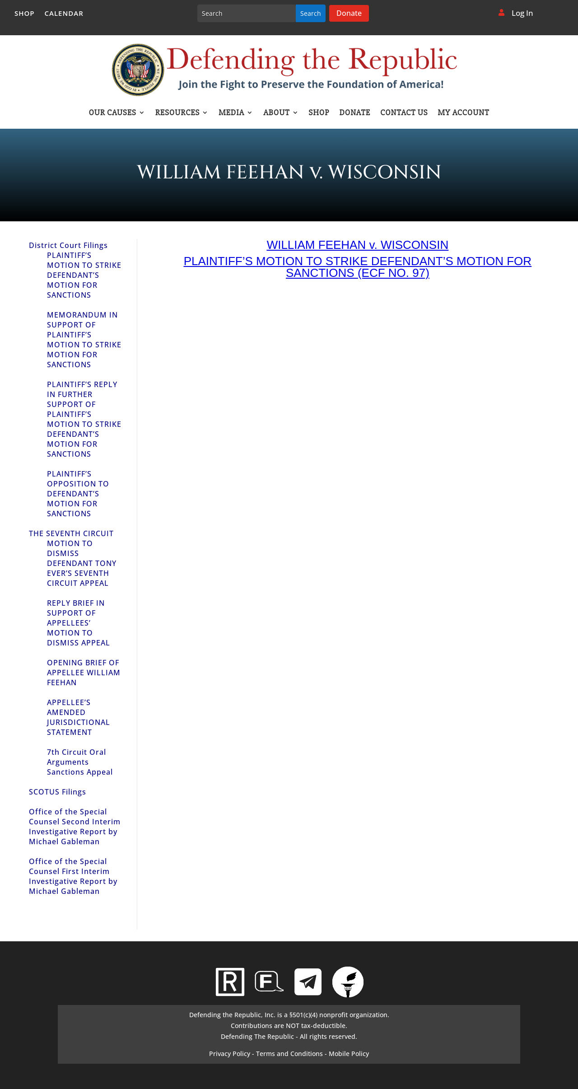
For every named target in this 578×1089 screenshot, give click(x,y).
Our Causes (112, 113)
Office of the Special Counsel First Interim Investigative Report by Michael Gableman (73, 876)
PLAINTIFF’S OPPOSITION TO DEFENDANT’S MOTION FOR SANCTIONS (78, 494)
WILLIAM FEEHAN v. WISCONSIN (358, 245)
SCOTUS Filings (57, 792)
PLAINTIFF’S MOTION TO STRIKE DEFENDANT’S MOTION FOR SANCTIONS (84, 275)
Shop (24, 14)
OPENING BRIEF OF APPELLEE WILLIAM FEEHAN (84, 672)
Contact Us (404, 113)
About (276, 113)
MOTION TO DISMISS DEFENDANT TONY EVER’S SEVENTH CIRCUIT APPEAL (82, 563)
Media (231, 113)
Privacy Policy (229, 1053)
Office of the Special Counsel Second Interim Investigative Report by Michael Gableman (75, 826)
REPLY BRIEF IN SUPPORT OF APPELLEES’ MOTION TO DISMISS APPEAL (78, 623)
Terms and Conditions (289, 1053)
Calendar (64, 14)
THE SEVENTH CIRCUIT (71, 533)
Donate (349, 13)
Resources (177, 113)
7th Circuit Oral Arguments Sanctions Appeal (80, 762)
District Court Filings (68, 245)
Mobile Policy (349, 1053)
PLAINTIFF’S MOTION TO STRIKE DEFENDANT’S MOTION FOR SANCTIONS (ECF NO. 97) (357, 267)
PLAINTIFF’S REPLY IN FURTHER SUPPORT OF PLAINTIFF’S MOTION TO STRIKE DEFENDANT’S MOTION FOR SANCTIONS (84, 419)
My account (463, 113)
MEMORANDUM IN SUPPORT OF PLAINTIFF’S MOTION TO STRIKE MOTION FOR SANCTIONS (84, 339)
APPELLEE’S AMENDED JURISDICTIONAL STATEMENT (78, 717)
